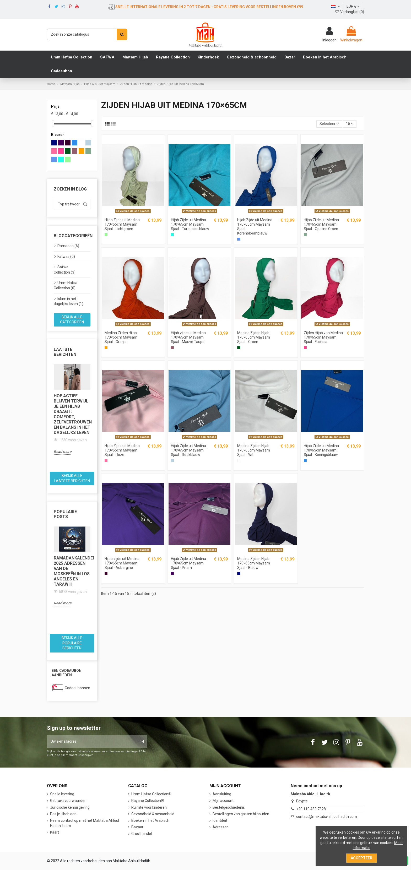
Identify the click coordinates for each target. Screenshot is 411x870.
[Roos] (106, 460)
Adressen (221, 827)
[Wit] (238, 460)
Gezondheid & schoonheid (152, 814)
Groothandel (141, 833)
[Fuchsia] (305, 347)
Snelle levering (62, 794)
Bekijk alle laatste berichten (72, 478)
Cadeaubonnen (77, 688)
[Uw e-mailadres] (91, 741)
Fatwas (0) (66, 256)
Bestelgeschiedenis (229, 807)
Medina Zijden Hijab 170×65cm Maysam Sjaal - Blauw (253, 563)
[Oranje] (106, 347)
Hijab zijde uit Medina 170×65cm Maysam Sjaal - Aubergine (122, 563)
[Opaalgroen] (305, 234)
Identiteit (220, 820)
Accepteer (361, 858)
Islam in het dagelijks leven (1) (68, 301)
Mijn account (223, 800)
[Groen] (238, 347)
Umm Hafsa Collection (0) (65, 285)
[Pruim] (172, 573)
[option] (72, 409)
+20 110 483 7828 (311, 809)
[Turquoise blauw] (172, 234)
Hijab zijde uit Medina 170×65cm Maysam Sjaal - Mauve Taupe (188, 337)
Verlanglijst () (349, 12)
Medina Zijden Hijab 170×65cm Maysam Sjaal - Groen (253, 337)
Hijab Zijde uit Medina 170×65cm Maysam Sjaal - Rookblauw (188, 450)
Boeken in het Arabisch (150, 820)
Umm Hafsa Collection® (151, 794)
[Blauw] (238, 573)
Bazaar (137, 827)
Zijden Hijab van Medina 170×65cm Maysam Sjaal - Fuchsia (323, 337)
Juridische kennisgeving (70, 807)
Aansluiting (222, 794)
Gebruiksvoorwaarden (68, 800)
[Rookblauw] (172, 460)
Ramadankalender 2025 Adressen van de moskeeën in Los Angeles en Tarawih (72, 571)
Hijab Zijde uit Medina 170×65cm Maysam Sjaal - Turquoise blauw (190, 224)
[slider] (53, 123)
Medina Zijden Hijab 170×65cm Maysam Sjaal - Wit (253, 450)
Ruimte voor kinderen (149, 807)
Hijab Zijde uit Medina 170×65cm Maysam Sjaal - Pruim (188, 563)
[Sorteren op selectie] (329, 124)
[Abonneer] (141, 741)
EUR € (353, 6)
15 (349, 124)
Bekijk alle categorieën (72, 319)
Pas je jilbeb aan (63, 814)
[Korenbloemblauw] (238, 239)
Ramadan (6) (68, 246)
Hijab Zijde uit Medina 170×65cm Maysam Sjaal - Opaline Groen (321, 224)
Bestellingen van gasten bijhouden (241, 814)
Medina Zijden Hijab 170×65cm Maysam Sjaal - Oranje (121, 337)
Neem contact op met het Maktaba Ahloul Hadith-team (84, 823)
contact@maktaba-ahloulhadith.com (326, 816)
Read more (62, 451)
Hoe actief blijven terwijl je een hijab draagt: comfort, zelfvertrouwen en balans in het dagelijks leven (72, 414)
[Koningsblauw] (305, 460)
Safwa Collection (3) (64, 269)
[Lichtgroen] (106, 234)
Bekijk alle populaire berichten (72, 643)
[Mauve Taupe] (172, 347)
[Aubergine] (106, 573)
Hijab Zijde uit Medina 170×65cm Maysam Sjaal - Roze (122, 450)
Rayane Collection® (147, 800)
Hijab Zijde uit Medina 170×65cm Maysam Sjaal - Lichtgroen (122, 224)
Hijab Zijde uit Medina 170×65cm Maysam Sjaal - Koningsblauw (321, 450)
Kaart (54, 832)
